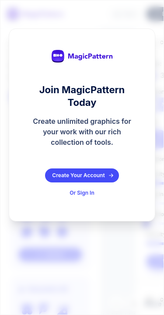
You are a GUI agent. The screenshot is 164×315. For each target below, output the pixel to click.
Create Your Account (82, 175)
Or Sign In (82, 192)
